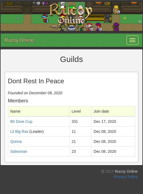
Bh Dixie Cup (21, 121)
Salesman (18, 151)
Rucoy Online (19, 40)
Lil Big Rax (19, 131)
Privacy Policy (126, 177)
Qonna (16, 141)
